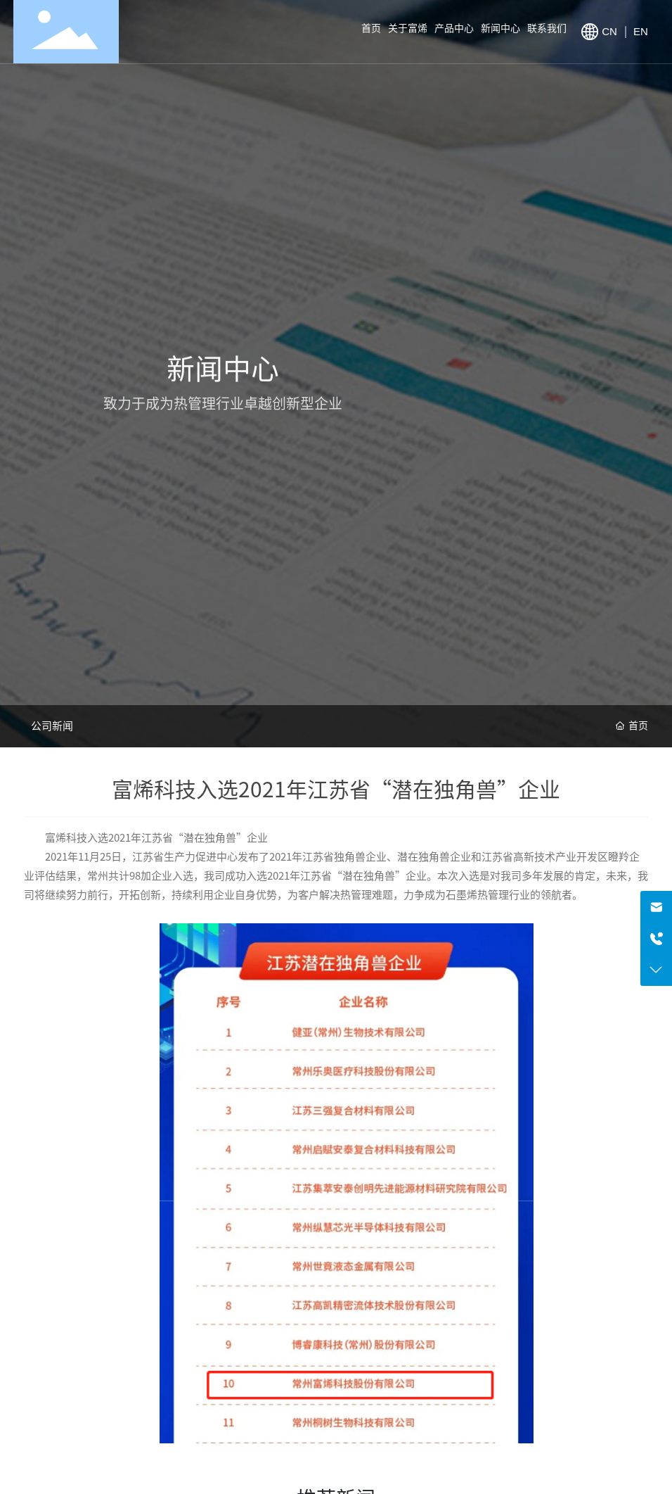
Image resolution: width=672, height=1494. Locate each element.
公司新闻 (52, 726)
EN (640, 31)
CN (611, 31)
